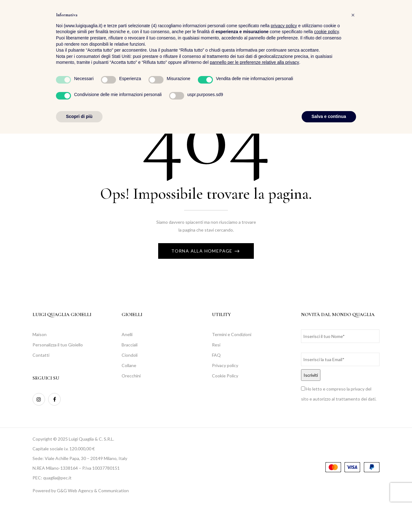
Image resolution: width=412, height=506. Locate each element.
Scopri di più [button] (79, 488)
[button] (397, 22)
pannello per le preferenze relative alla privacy (254, 434)
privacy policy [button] (284, 398)
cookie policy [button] (326, 404)
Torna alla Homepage (202, 250)
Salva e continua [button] (329, 488)
